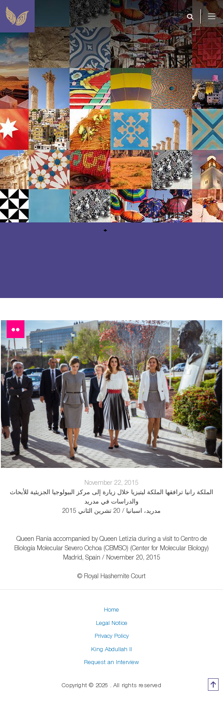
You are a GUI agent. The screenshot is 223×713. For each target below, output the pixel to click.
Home (111, 609)
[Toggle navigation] (217, 16)
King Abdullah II (111, 649)
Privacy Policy (112, 635)
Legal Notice (111, 622)
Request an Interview (111, 661)
